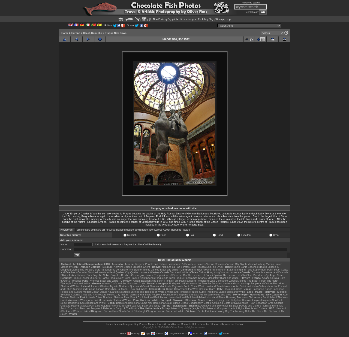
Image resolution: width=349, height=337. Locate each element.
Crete (142, 283)
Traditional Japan (216, 291)
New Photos (159, 19)
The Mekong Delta (240, 311)
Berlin (160, 280)
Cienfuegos (137, 275)
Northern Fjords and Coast (134, 286)
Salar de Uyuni (214, 266)
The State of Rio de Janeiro (144, 269)
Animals (90, 297)
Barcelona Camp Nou (140, 302)
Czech (166, 229)
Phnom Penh (265, 269)
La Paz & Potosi (181, 266)
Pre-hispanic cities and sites (215, 294)
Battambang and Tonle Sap (242, 269)
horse (144, 229)
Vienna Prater (274, 264)
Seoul (63, 302)
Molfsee (242, 280)
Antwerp (118, 266)
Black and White (169, 269)
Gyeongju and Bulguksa (227, 300)
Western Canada (159, 272)
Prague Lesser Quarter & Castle (91, 278)
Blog (211, 19)
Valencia (136, 305)
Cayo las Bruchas (120, 275)
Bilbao (176, 302)
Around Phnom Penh (214, 269)
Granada (65, 305)
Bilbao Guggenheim (192, 302)
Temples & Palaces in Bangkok (108, 308)
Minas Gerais (92, 269)
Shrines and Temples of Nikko (181, 291)
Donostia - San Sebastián (252, 302)
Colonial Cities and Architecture (88, 294)
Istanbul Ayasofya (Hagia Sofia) (188, 308)
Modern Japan (91, 291)
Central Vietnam (207, 311)
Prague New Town (115, 33)
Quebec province (139, 272)
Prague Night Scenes (143, 278)
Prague (186, 229)
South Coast (191, 286)
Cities (99, 297)
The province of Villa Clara (238, 275)
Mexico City (113, 294)
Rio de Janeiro (119, 269)
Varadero (258, 275)
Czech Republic (92, 33)
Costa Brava (231, 302)
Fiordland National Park (116, 297)
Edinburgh (139, 311)
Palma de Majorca (99, 305)
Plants (222, 297)
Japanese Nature (262, 289)
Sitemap (219, 19)
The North (272, 280)
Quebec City (123, 272)
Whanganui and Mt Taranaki (96, 300)
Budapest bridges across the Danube (190, 283)
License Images (123, 324)
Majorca (84, 305)
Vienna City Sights (236, 264)
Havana (149, 275)
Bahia (237, 266)
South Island (270, 297)
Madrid (75, 305)
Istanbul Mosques (217, 308)
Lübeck (233, 280)
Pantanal (106, 269)
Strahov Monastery (208, 278)
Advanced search (251, 2)
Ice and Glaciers (100, 286)
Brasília (263, 266)
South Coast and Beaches (75, 308)
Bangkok (233, 305)
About (151, 324)
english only (252, 12)
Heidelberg (202, 280)
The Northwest (272, 311)
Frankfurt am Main (174, 280)
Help (228, 19)
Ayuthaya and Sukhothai (214, 305)
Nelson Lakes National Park (176, 297)
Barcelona (122, 302)
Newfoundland (107, 272)
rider (150, 229)
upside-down (133, 229)
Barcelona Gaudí (162, 302)
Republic (176, 229)
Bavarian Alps (148, 280)
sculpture (96, 229)
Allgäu (136, 280)
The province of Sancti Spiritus (205, 275)
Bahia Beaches (249, 266)
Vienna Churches (216, 264)
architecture (83, 229)
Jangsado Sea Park (271, 300)
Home (65, 33)
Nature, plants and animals (136, 294)
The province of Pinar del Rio (170, 275)
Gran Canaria (275, 302)
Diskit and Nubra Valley (253, 286)
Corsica (274, 278)
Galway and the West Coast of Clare (194, 289)
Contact (185, 324)
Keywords (226, 324)
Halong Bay (223, 311)
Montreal (93, 272)
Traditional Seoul (77, 302)
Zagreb (97, 275)
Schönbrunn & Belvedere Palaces (187, 264)
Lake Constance (218, 280)
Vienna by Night (69, 266)
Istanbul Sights (236, 308)
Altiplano (166, 266)
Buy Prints (139, 324)
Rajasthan (111, 289)
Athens (106, 283)
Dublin (169, 289)
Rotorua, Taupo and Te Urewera (244, 297)
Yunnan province (229, 272)
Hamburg (190, 280)
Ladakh (100, 289)
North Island (199, 297)
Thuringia (65, 283)
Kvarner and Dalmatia (276, 272)
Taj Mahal (122, 289)
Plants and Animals (160, 286)
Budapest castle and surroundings (231, 283)
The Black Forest (256, 280)
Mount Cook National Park (144, 297)
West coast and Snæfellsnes (214, 286)
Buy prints (173, 19)
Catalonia (217, 302)
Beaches (65, 294)
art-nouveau (108, 229)
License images (188, 19)
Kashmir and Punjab (83, 289)
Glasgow (151, 311)
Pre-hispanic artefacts (186, 294)
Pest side (278, 283)
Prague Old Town (165, 278)
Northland (212, 297)
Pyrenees (94, 280)
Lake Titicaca (198, 266)
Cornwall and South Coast (118, 311)
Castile (208, 302)
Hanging (121, 229)
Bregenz (139, 264)
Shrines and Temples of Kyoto (147, 291)
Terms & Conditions (167, 324)
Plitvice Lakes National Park (76, 275)
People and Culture (156, 264)
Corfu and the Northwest (124, 283)
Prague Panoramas (187, 278)
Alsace (266, 278)
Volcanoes (74, 300)
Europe (75, 33)
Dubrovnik (257, 272)
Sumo (202, 291)
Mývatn (114, 286)
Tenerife (126, 305)
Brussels (137, 266)
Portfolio (202, 19)
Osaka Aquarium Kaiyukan (115, 291)
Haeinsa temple (251, 300)
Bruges (128, 266)
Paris (85, 280)
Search (203, 324)
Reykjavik (177, 286)
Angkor (198, 269)
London (161, 311)
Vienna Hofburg (256, 264)
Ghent (146, 266)
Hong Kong (213, 272)
